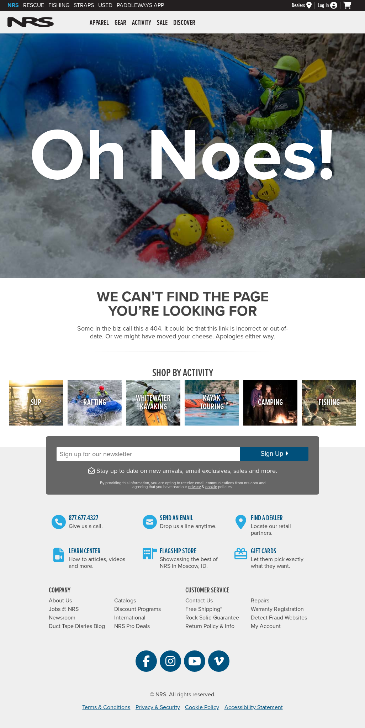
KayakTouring (212, 402)
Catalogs (125, 600)
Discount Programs (137, 609)
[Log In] (330, 5)
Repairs (260, 600)
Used (105, 5)
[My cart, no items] (350, 5)
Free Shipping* (203, 609)
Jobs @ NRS (64, 609)
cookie (211, 487)
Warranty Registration (277, 609)
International (130, 617)
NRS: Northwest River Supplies (30, 22)
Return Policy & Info (209, 626)
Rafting (94, 402)
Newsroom (62, 617)
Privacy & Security (158, 707)
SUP (36, 402)
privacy (194, 487)
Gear (120, 23)
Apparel (99, 23)
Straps (84, 5)
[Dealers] (305, 5)
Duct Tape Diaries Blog (77, 626)
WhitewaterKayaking (153, 402)
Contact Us (199, 600)
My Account (266, 626)
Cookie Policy (202, 707)
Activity (141, 23)
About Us (60, 600)
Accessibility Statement (253, 707)
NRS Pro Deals (132, 626)
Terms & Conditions (106, 707)
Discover (184, 23)
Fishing (58, 5)
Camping (270, 402)
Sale (162, 23)
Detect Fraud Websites (279, 617)
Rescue (33, 5)
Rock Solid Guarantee (212, 617)
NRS (13, 5)
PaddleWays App (140, 5)
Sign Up (274, 453)
